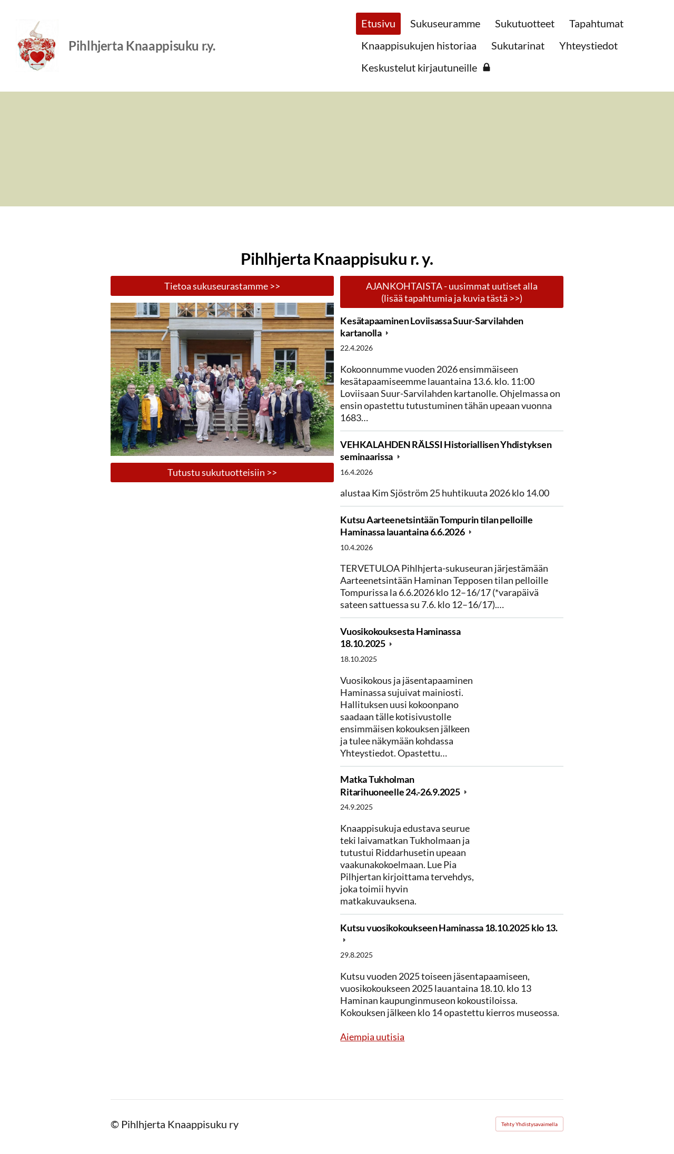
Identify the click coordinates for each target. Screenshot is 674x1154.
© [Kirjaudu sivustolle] (116, 1124)
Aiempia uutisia (372, 1036)
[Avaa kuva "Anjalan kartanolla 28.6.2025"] (222, 379)
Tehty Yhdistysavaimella (529, 1124)
